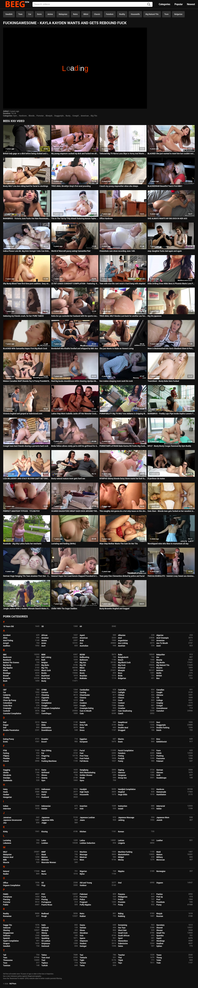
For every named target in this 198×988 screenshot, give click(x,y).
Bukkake (83, 678)
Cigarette (45, 698)
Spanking (45, 938)
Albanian (121, 635)
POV (43, 894)
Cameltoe (122, 690)
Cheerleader (85, 695)
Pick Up (159, 897)
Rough (44, 916)
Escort (44, 742)
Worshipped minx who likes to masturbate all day (168, 544)
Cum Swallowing (125, 711)
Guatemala (7, 780)
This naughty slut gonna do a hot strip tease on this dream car (123, 511)
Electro (121, 739)
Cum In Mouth (86, 711)
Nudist (6, 874)
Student (83, 943)
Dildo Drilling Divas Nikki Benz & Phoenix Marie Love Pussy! (171, 284)
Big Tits (94, 116)
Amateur (45, 638)
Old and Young (86, 883)
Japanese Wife (47, 820)
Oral (119, 883)
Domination (46, 728)
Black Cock (46, 670)
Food (43, 758)
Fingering (45, 756)
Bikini (86, 14)
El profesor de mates (156, 478)
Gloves (44, 775)
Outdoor (83, 885)
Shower (159, 930)
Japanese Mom (162, 817)
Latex (43, 840)
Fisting (121, 756)
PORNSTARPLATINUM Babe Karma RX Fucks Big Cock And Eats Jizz (123, 446)
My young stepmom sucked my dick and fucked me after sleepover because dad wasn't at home (74, 154)
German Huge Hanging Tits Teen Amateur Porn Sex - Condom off (26, 576)
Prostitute (160, 902)
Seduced (6, 928)
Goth (158, 775)
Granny (44, 778)
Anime (50, 14)
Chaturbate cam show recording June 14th (117, 251)
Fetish (158, 753)
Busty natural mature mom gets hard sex (68, 478)
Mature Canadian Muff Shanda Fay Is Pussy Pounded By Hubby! (26, 381)
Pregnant (83, 902)
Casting (83, 692)
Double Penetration (11, 730)
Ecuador (44, 739)
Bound (6, 676)
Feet (81, 753)
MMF (43, 852)
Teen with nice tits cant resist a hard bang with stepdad (122, 284)
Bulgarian (178, 14)
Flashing (160, 756)
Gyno (82, 780)
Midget (121, 857)
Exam (120, 742)
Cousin (121, 706)
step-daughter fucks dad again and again (165, 251)
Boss (120, 673)
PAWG (5, 894)
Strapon (6, 943)
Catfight (121, 692)
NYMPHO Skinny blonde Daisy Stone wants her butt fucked (123, 478)
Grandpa (6, 778)
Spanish (6, 938)
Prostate (121, 902)
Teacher (121, 955)
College (159, 700)
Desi (158, 722)
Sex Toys (121, 928)
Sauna (82, 925)
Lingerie (121, 843)
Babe (120, 655)
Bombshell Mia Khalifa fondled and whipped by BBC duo (74, 348)
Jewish (159, 820)
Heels (5, 792)
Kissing (44, 832)
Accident (7, 635)
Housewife (135, 14)
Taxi (81, 955)
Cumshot (160, 711)
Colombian (7, 703)
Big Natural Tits (152, 14)
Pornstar (40, 116)
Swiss (120, 946)
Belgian (44, 662)
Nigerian (83, 871)
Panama (121, 894)
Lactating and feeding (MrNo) (63, 544)
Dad (4, 722)
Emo (158, 739)
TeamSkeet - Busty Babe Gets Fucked (163, 381)
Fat (42, 753)
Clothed (44, 700)
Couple (83, 706)
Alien (5, 638)
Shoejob (44, 930)
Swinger (83, 946)
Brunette (6, 678)
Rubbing (121, 916)
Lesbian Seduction (87, 843)
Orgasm (159, 883)
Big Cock (121, 665)
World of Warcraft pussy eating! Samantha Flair (70, 251)
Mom (82, 860)
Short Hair (122, 930)
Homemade (161, 792)
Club (82, 700)
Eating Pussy (8, 739)
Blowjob (49, 116)
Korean (121, 832)
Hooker (6, 794)
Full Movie (84, 761)
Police (82, 899)
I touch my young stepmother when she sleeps (118, 186)
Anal (120, 638)
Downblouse (46, 730)
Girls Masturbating (87, 772)
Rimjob (159, 914)
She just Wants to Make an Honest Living (116, 348)
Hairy (5, 789)
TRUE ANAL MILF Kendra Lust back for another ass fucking (123, 316)
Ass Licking (123, 643)
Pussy (158, 905)
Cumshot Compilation (12, 713)
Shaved (159, 928)
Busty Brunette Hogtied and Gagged (114, 609)
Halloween (45, 789)
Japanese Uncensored (12, 820)
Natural (6, 871)
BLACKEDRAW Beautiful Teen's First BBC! (165, 186)
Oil (42, 883)
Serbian (83, 928)
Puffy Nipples (85, 905)
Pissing (44, 899)
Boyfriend (45, 676)
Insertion (83, 806)
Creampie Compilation (50, 708)
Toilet (158, 960)
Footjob (121, 758)
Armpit (6, 643)
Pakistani (84, 894)
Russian (159, 916)
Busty (68, 116)
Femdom (109, 14)
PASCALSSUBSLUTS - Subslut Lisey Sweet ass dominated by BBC (171, 576)
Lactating (7, 840)
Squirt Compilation (11, 941)
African (44, 635)
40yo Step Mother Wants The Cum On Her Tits (118, 544)
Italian (159, 809)
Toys (120, 963)
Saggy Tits (7, 925)
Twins (82, 965)
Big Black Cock (124, 662)
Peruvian (83, 897)
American (85, 116)
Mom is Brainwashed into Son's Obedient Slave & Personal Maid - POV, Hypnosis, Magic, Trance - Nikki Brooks (171, 348)
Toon (166, 14)
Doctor (121, 725)
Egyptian (83, 739)
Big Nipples (8, 668)
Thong (159, 958)
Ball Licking (46, 657)
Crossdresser (162, 708)
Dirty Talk (84, 725)
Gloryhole (7, 775)
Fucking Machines (49, 761)
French (6, 761)
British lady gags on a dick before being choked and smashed (26, 154)
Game (43, 770)
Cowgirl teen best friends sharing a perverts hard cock (25, 446)
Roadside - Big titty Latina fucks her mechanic (22, 544)
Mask (43, 854)
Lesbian (44, 843)
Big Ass (83, 662)
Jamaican (7, 817)
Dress (82, 730)
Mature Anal (8, 857)
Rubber (83, 916)
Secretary (160, 925)
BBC (5, 655)
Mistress (45, 860)
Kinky (5, 832)
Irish (82, 809)
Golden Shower (86, 775)
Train (158, 963)
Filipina (6, 756)
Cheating (45, 695)
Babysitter (160, 655)
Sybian (159, 946)
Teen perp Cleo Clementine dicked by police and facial (121, 576)
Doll (4, 728)
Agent (82, 635)
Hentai (44, 792)
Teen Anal (45, 958)
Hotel (43, 794)
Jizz (4, 823)
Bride (120, 676)
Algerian (159, 635)
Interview (7, 809)
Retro (75, 14)
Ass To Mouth (162, 643)
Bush (5, 681)
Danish (83, 722)
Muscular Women (48, 862)
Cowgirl (75, 116)
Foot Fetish (84, 758)
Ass (81, 643)
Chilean (121, 695)
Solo (82, 936)
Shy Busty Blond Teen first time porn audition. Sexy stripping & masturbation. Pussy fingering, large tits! (26, 284)
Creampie (7, 708)
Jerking (121, 820)
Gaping (121, 770)
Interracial (160, 806)
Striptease (45, 943)
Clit (157, 698)
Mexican (83, 857)
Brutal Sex (45, 678)
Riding (120, 914)
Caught (159, 692)
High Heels (84, 792)
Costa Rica (7, 706)
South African (123, 936)
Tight (82, 960)
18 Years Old (8, 626)
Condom (83, 703)
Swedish (9, 14)
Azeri (158, 646)
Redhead (45, 914)
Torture (83, 963)
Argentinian (123, 640)
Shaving (6, 930)
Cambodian (84, 690)
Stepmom (84, 941)
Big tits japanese (154, 316)
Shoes (82, 930)
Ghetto (6, 772)
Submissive (123, 943)
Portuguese (46, 902)
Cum (43, 711)
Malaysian (63, 14)
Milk (5, 860)
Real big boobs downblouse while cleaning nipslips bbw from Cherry (74, 381)
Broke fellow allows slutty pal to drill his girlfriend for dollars (74, 446)
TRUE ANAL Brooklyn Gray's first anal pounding (70, 186)
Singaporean (8, 933)
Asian (43, 643)
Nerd (43, 871)
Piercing (6, 899)
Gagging (6, 770)
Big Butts (45, 665)
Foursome (160, 758)
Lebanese (7, 843)
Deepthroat (122, 722)
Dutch (158, 730)
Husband (45, 797)
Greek (82, 778)
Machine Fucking (125, 852)
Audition (6, 646)
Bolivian (159, 670)
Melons (44, 857)
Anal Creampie (162, 638)
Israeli (120, 809)
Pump (120, 905)
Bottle (158, 673)
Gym (15, 116)
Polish (120, 899)
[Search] (148, 4)
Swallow (159, 943)
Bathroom (84, 660)
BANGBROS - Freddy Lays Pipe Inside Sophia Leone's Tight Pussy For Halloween (171, 414)
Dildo (43, 725)
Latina (82, 840)
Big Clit (83, 665)
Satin (43, 925)
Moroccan (160, 860)
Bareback (7, 660)
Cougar (44, 706)
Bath (43, 660)
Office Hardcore (106, 218)
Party (43, 897)
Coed (120, 700)
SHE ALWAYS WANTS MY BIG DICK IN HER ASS (167, 218)
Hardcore (23, 116)
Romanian (7, 916)
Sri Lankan (45, 941)
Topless (44, 963)
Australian (84, 646)
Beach (120, 660)
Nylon (82, 874)
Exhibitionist (161, 742)
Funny (120, 761)
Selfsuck (45, 928)
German (159, 770)
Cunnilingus (46, 713)
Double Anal (123, 728)
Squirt (158, 938)
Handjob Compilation (127, 789)
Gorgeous (122, 775)
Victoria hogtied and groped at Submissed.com (22, 414)
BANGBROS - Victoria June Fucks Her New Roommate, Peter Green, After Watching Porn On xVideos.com (26, 218)
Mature (159, 854)
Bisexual (121, 668)
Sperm (82, 938)
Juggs (44, 823)
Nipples (121, 871)
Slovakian (84, 933)
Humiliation (161, 794)
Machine (83, 852)
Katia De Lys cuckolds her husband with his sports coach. (74, 316)
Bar (157, 657)
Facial (82, 750)
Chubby (6, 698)
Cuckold (6, 711)
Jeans (82, 820)
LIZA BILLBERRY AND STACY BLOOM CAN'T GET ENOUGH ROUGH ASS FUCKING (26, 478)
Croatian (121, 708)
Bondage (7, 673)
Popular (178, 4)
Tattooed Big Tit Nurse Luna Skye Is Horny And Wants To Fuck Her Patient (123, 154)
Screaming (122, 925)
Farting (6, 753)
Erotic (5, 742)
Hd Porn (12, 984)
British (159, 676)
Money (121, 860)
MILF (5, 852)
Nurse (43, 874)
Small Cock (122, 933)
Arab (82, 640)
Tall (4, 955)
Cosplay (159, 703)
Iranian (44, 809)
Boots (82, 673)
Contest (121, 703)
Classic (97, 14)
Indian (5, 806)
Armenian (160, 640)
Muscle (6, 862)
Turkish (44, 965)
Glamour (121, 772)
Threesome (8, 960)
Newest (191, 4)
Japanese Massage (126, 817)
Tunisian (6, 965)
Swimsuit (45, 946)
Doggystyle (59, 116)
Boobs (44, 673)
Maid (158, 852)
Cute (82, 713)
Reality (122, 14)
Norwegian (160, 871)
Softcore (6, 936)
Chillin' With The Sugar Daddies (64, 609)
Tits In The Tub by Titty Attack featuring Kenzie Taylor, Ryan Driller (74, 218)
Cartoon (44, 692)
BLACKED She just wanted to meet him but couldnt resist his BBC (171, 154)
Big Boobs (160, 662)
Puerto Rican (46, 905)
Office (5, 883)
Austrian (121, 646)
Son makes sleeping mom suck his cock (116, 381)
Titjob (120, 960)
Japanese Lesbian (87, 817)
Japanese (45, 817)
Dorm (39, 14)
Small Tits (160, 933)
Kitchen (83, 832)
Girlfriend (45, 772)
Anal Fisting (8, 640)
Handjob (83, 789)
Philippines (122, 897)
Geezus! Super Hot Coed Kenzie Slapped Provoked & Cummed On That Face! (74, 576)
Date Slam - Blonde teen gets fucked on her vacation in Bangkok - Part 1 (171, 511)
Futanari (159, 761)
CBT (5, 690)
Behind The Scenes (11, 662)
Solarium (45, 936)
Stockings (160, 941)
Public (5, 905)
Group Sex (122, 778)
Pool (158, 899)
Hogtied (121, 792)
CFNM (44, 690)
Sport (120, 938)
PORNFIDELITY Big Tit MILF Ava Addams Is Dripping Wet (123, 414)
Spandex (160, 936)
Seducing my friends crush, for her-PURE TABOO (23, 316)
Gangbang (84, 770)
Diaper (6, 725)
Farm (158, 750)
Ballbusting (84, 657)
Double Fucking (162, 728)
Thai (120, 958)
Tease (158, 955)
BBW (43, 655)
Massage (83, 854)
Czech (120, 713)
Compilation (46, 703)
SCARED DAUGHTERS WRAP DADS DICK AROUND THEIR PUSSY (74, 511)
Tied (43, 960)
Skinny (44, 933)
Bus (158, 678)
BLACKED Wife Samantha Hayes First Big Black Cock (25, 348)
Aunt (43, 646)
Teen (20, 14)
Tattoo (44, 955)
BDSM (82, 655)
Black (5, 670)
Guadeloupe (161, 778)
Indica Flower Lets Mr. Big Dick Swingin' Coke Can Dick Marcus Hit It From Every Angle (26, 251)
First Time (84, 756)
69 (81, 626)
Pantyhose (7, 897)
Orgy (43, 885)
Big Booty (7, 665)
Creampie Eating (87, 708)
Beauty (159, 660)
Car (29, 14)
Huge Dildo (122, 794)
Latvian (121, 840)
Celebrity (7, 695)
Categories (164, 4)
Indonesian (46, 806)
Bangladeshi (123, 657)
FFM (5, 750)
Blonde (31, 116)
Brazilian (83, 676)
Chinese (159, 695)
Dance (44, 722)
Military (159, 857)
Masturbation (123, 854)
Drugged (121, 730)
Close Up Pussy (9, 700)
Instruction (122, 806)
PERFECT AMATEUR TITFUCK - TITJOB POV (21, 511)
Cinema (83, 698)
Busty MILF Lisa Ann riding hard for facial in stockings (25, 186)
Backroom (7, 657)
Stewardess (123, 941)
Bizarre (159, 668)
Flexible (6, 758)
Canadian (160, 690)
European (84, 742)
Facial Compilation (125, 750)
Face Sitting (46, 750)
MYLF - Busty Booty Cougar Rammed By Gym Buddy (169, 446)
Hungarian (7, 797)
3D (42, 626)
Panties (159, 894)
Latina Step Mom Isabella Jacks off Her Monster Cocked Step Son (74, 414)
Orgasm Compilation (11, 885)
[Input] (92, 4)
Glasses (159, 772)
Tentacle (83, 958)
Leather (159, 840)
